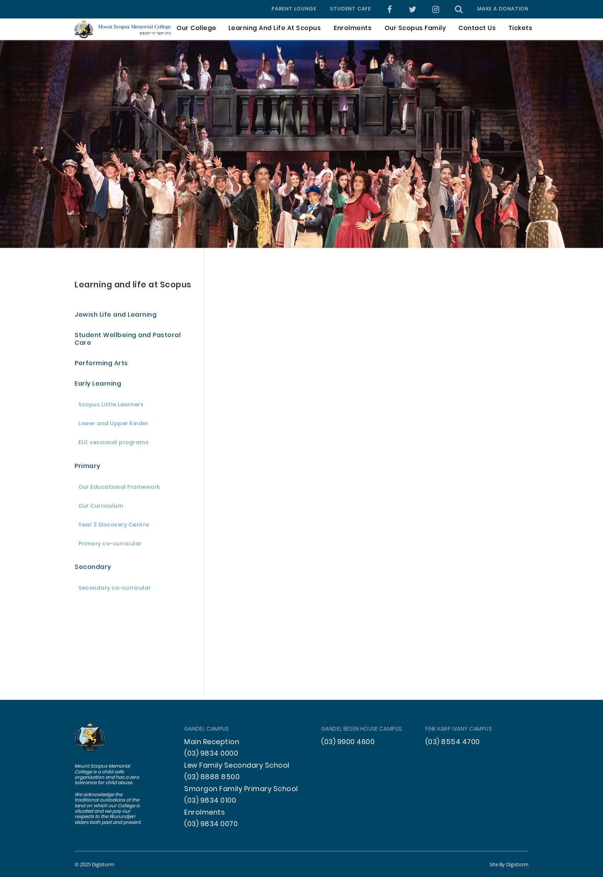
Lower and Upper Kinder (113, 425)
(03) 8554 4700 (452, 742)
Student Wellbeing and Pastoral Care (128, 341)
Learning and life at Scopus (133, 286)
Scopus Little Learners (110, 406)
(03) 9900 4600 (348, 742)
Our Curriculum (100, 507)
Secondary (93, 569)
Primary (87, 467)
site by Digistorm (509, 864)
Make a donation (502, 9)
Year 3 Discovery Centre (113, 526)
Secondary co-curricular (114, 590)
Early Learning (98, 385)
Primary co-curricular (110, 545)
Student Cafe (350, 9)
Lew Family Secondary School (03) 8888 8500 (237, 771)
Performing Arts (101, 365)
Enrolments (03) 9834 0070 (211, 818)
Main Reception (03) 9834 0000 (211, 748)
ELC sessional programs (113, 444)
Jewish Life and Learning (116, 316)
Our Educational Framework (119, 489)
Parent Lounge (294, 9)
